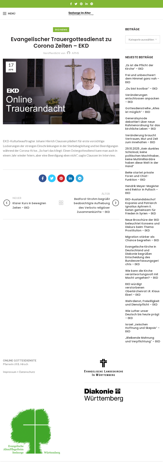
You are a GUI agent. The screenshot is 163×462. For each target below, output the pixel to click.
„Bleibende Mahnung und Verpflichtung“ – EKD (142, 339)
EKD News (61, 29)
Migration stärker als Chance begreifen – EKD (142, 238)
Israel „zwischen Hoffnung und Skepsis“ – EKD (142, 328)
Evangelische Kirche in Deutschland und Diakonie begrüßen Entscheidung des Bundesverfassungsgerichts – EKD (142, 255)
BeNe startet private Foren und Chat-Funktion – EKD (139, 176)
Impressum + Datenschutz (19, 371)
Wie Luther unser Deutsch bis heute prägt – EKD (142, 314)
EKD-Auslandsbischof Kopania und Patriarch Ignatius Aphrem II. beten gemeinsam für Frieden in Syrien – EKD (141, 206)
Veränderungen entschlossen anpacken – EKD (142, 98)
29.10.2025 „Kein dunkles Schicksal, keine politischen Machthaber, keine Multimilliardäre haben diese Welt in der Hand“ (142, 157)
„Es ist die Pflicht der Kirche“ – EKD (139, 66)
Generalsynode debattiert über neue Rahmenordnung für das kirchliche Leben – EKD (142, 124)
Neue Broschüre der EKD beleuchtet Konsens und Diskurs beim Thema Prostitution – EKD (142, 225)
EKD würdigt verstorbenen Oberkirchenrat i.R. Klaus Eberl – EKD (142, 289)
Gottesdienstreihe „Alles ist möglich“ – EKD (142, 110)
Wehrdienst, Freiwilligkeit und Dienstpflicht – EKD (142, 302)
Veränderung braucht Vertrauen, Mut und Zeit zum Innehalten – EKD (141, 139)
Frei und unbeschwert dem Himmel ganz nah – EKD (142, 78)
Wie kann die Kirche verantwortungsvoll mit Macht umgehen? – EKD (141, 274)
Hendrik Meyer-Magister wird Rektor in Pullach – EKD (142, 189)
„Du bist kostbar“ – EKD (141, 88)
